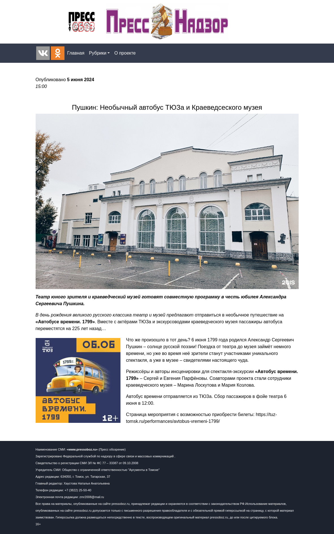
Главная (76, 53)
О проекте (124, 53)
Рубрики (97, 53)
